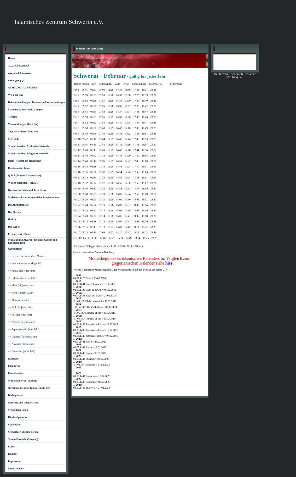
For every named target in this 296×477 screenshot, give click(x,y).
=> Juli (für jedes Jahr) (20, 314)
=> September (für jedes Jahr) (23, 329)
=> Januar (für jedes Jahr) (21, 270)
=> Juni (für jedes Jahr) (20, 307)
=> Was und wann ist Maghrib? (24, 263)
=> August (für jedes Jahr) (22, 322)
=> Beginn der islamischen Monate (26, 256)
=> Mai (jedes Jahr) (18, 300)
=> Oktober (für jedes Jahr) (22, 336)
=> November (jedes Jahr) (22, 344)
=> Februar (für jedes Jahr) (22, 278)
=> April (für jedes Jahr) (20, 292)
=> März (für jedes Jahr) (21, 285)
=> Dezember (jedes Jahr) (21, 351)
